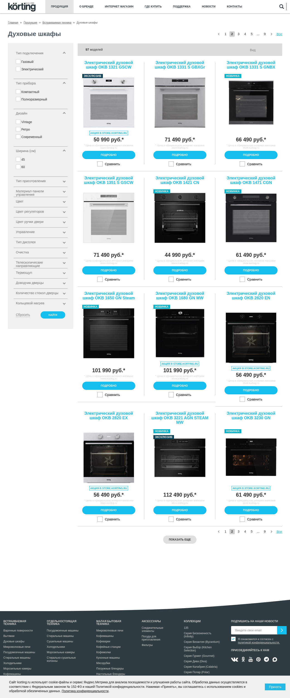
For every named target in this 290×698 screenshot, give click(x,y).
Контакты (234, 6)
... (258, 34)
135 (186, 627)
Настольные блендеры (110, 674)
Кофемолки (103, 652)
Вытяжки (8, 636)
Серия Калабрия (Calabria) (201, 666)
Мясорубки (103, 663)
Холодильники (12, 663)
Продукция (59, 6)
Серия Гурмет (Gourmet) (199, 656)
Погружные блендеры (110, 668)
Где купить (153, 6)
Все (279, 34)
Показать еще (180, 539)
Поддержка (181, 6)
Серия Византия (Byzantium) (202, 641)
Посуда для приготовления (151, 638)
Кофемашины (12, 674)
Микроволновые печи (16, 646)
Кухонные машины (108, 657)
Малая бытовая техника (108, 622)
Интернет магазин (119, 6)
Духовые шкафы (13, 641)
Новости (208, 6)
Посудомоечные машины (19, 652)
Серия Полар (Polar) (196, 672)
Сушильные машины (60, 641)
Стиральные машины (16, 657)
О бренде (86, 6)
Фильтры (147, 645)
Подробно (109, 155)
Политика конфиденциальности (85, 691)
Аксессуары (151, 621)
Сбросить (23, 315)
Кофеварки (103, 641)
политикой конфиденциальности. (259, 642)
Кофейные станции (108, 646)
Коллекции (192, 621)
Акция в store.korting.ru (108, 133)
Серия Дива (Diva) (195, 661)
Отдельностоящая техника (62, 622)
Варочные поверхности (18, 630)
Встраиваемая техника (14, 622)
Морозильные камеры (17, 668)
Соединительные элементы (152, 629)
